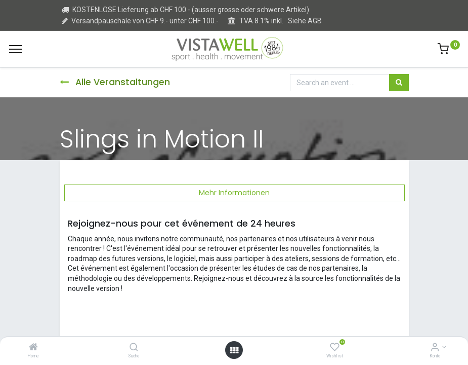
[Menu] (15, 49)
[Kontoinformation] (435, 348)
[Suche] (134, 348)
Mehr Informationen (234, 193)
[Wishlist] (334, 348)
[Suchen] (399, 82)
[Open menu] (234, 350)
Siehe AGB (305, 21)
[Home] (33, 348)
